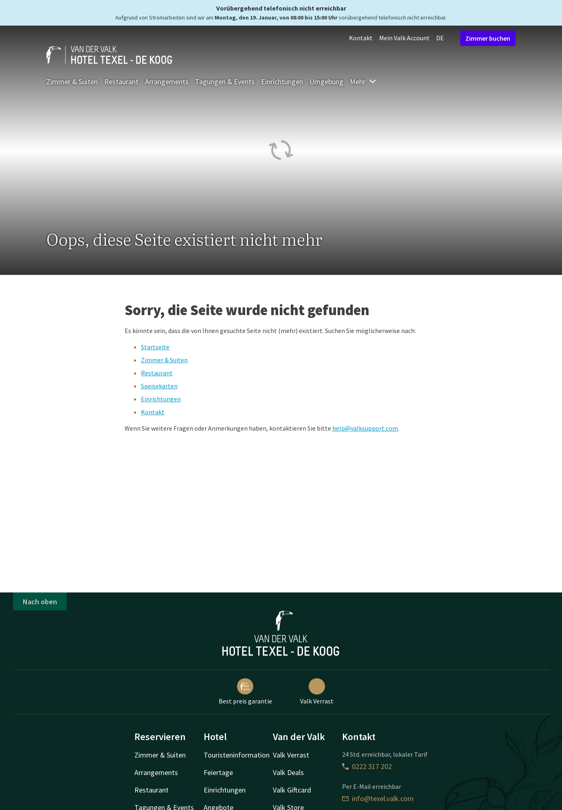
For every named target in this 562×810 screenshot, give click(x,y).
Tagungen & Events (225, 81)
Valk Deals (288, 772)
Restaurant (121, 81)
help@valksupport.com (365, 428)
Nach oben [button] (40, 601)
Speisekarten (159, 386)
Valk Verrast (317, 691)
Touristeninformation (237, 755)
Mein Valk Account (404, 38)
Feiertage (218, 772)
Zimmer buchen (487, 38)
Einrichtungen (282, 81)
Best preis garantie (245, 691)
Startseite (155, 347)
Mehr (363, 81)
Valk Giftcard (292, 790)
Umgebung (326, 81)
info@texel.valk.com (378, 798)
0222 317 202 (367, 766)
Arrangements (167, 81)
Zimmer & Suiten (72, 81)
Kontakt (361, 38)
